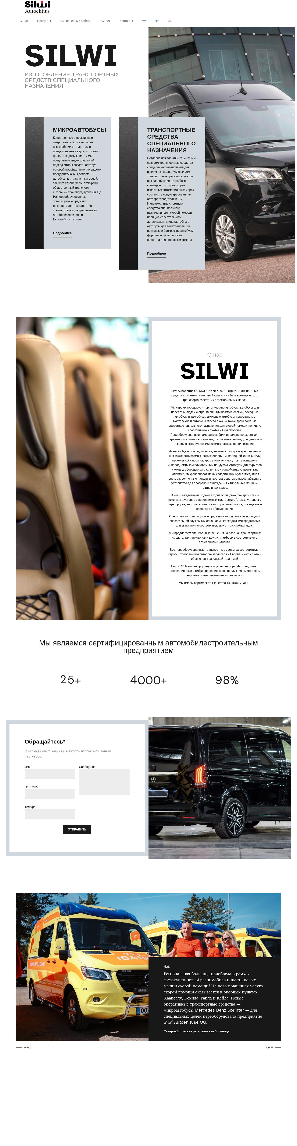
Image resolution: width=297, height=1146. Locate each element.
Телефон (31, 807)
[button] (24, 1047)
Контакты (126, 21)
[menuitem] (143, 21)
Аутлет (105, 21)
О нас (24, 21)
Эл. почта (31, 787)
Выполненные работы (75, 21)
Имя (27, 767)
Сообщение (87, 767)
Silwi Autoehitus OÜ (184, 391)
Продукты (44, 21)
